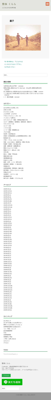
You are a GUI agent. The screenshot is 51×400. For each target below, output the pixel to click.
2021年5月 (6, 251)
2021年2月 (6, 257)
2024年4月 (6, 213)
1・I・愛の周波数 (8, 97)
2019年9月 (6, 291)
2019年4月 (6, 300)
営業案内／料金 (8, 336)
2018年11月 (7, 308)
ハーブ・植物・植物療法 (10, 130)
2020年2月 (6, 281)
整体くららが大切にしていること (13, 324)
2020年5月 (6, 275)
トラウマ (6, 128)
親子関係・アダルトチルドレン (12, 170)
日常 (5, 152)
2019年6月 (6, 296)
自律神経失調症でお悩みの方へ (12, 326)
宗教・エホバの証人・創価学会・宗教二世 (15, 142)
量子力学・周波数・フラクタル (12, 178)
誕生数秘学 (7, 176)
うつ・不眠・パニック (10, 328)
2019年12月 (7, 285)
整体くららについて (9, 148)
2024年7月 (6, 211)
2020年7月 (6, 271)
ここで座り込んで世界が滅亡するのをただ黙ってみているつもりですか (23, 93)
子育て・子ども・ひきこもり (12, 140)
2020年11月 (7, 263)
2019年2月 (6, 302)
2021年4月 (6, 253)
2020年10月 (7, 265)
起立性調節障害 (8, 330)
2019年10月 (7, 290)
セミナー (6, 126)
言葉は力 (6, 172)
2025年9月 (6, 195)
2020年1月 (6, 283)
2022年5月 (6, 233)
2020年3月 (6, 279)
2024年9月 (6, 209)
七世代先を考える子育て (10, 86)
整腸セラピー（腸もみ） (10, 150)
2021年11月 (7, 245)
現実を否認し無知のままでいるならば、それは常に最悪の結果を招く (23, 88)
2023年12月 (7, 217)
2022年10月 (7, 225)
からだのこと (7, 111)
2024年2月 (6, 215)
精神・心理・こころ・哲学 (11, 162)
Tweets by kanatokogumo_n (11, 354)
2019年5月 (6, 298)
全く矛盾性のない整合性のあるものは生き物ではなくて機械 (20, 91)
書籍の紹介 (7, 156)
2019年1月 (6, 304)
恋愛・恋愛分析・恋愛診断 (11, 146)
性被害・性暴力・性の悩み (11, 144)
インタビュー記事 (8, 118)
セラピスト (7, 341)
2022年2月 (6, 239)
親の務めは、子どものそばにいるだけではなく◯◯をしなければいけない (13, 64)
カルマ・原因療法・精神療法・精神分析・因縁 (17, 122)
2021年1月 (6, 259)
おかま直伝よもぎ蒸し (10, 107)
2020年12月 (7, 261)
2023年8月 (6, 221)
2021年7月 (6, 249)
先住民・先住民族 (8, 134)
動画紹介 (6, 138)
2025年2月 (6, 201)
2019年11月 (7, 287)
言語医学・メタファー (10, 174)
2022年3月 (6, 237)
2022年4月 (6, 235)
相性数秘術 (7, 158)
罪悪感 (5, 166)
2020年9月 (6, 267)
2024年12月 (7, 205)
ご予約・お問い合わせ (10, 339)
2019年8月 (6, 293)
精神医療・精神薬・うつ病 (11, 164)
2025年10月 (7, 193)
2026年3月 (6, 189)
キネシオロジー (8, 124)
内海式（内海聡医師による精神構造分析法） (16, 136)
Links (5, 332)
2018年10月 (7, 310)
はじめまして (7, 320)
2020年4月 (6, 277)
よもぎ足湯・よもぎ (9, 113)
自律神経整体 (7, 334)
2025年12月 (7, 191)
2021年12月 (7, 243)
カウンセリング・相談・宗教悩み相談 (14, 120)
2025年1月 (6, 203)
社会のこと (7, 160)
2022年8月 (6, 227)
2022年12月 (7, 223)
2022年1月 (6, 241)
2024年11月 (7, 207)
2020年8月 (6, 269)
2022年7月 (6, 229)
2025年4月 (6, 197)
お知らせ (6, 109)
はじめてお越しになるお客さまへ (13, 322)
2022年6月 (6, 231)
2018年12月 (7, 306)
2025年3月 (6, 199)
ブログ (5, 132)
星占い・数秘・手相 (9, 154)
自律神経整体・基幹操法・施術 (12, 168)
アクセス (6, 342)
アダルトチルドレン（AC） (11, 115)
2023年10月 (7, 219)
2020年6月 (6, 273)
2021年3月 (6, 255)
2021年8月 (6, 247)
